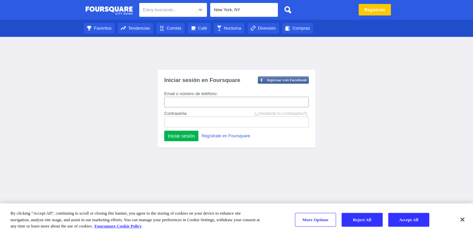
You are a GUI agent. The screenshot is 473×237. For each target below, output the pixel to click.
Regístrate (374, 9)
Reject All (362, 219)
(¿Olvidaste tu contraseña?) (281, 113)
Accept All (408, 219)
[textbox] (244, 10)
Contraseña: (176, 113)
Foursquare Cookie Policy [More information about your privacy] (118, 226)
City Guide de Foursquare (109, 10)
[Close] (462, 219)
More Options (315, 219)
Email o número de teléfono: (191, 93)
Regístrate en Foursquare (226, 135)
